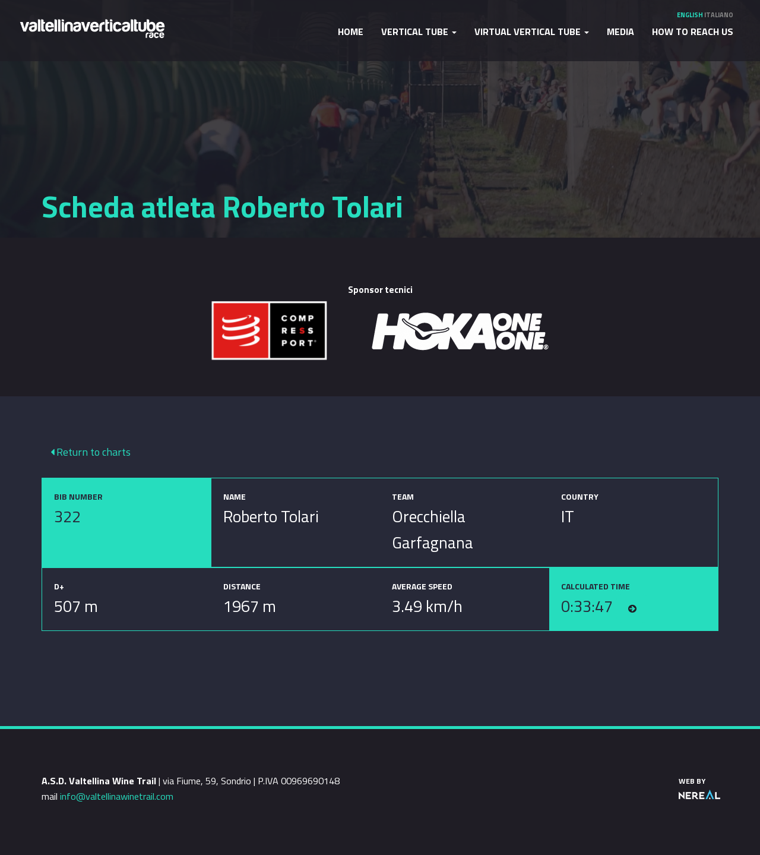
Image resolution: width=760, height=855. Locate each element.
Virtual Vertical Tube (531, 31)
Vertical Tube (419, 31)
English (690, 15)
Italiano (718, 15)
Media (620, 31)
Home (350, 31)
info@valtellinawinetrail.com (116, 796)
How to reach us (692, 31)
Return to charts (90, 452)
